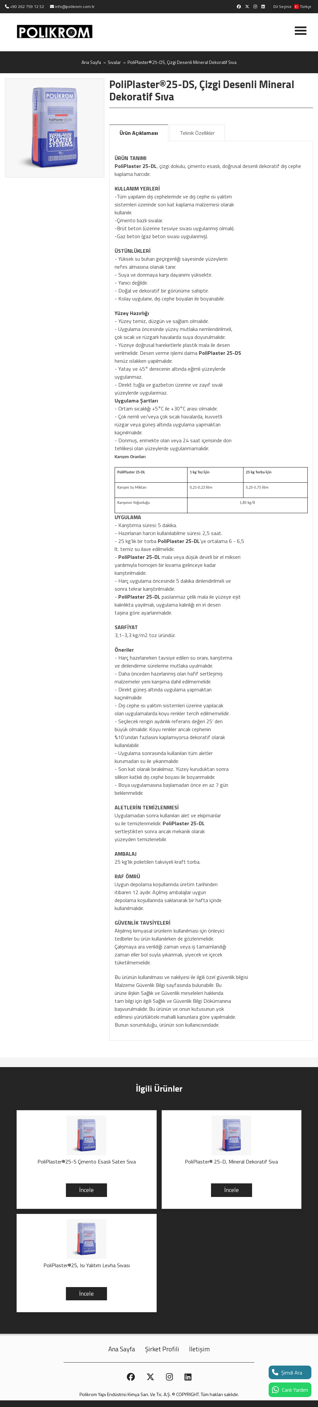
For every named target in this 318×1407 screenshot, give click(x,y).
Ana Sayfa (91, 62)
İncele (86, 1189)
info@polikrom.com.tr (74, 6)
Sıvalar (114, 62)
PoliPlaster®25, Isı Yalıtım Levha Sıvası (86, 1265)
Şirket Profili (162, 1349)
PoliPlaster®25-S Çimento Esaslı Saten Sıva (86, 1162)
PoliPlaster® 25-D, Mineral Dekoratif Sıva (231, 1162)
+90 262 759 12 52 (27, 6)
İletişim (199, 1349)
